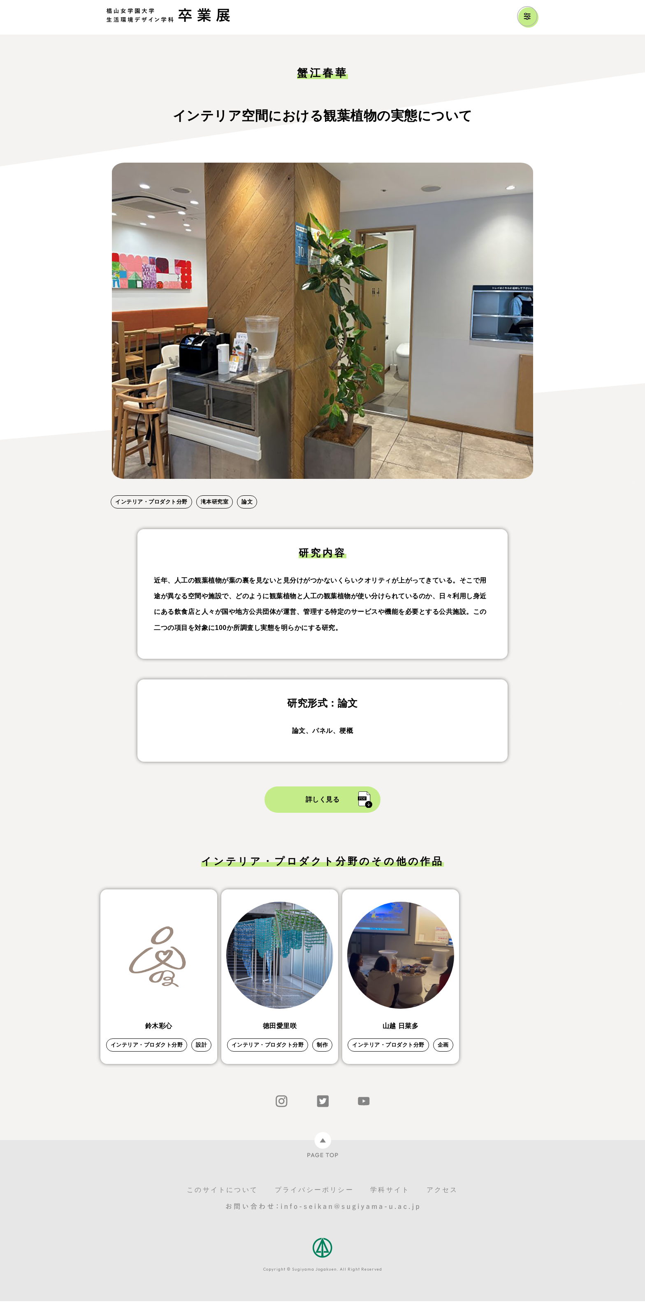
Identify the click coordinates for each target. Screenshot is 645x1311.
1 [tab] (115, 488)
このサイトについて (222, 1199)
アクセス (442, 1199)
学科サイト (390, 1199)
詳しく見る (323, 799)
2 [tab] (131, 488)
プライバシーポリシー (314, 1199)
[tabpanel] (322, 321)
